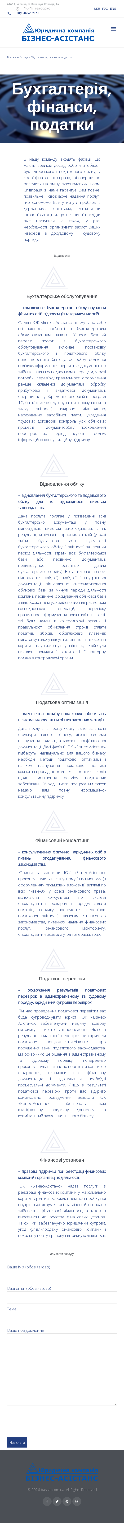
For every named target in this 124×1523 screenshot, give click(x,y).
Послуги (24, 57)
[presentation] (43, 1419)
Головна (12, 57)
